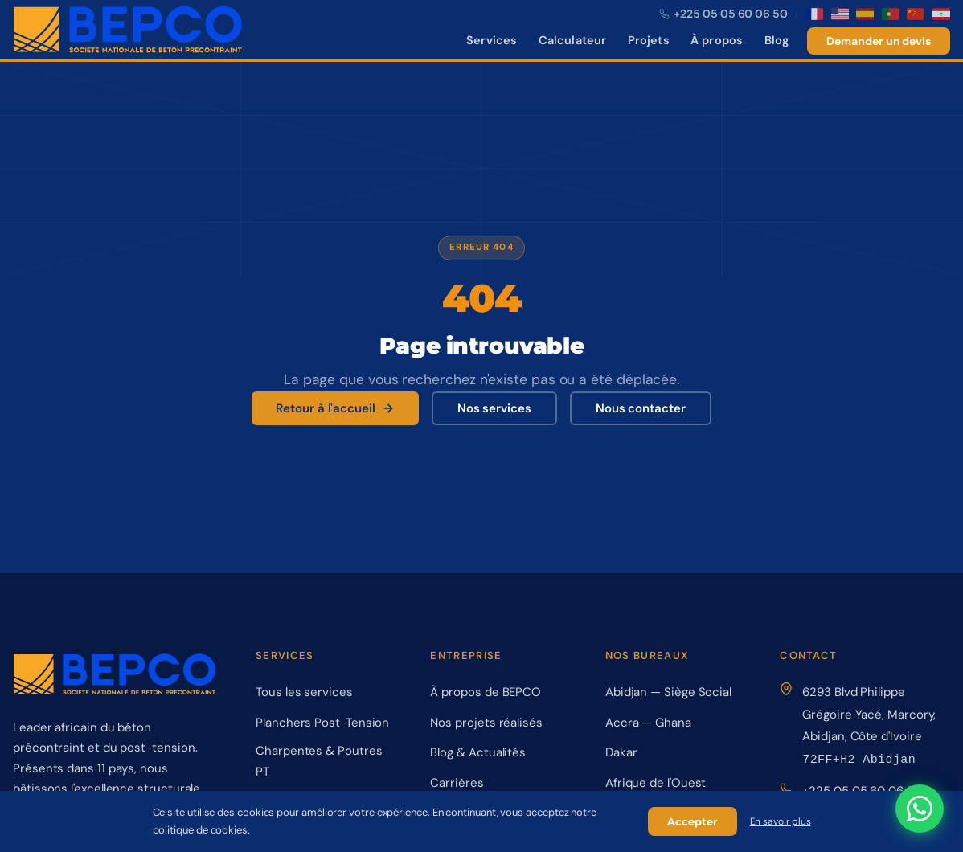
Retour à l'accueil (335, 408)
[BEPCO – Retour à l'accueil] (128, 30)
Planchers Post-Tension (322, 723)
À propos (716, 40)
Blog (776, 40)
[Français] (814, 14)
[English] (840, 14)
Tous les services (304, 692)
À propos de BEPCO (485, 692)
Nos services (494, 408)
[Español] (865, 14)
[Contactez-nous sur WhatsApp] (919, 808)
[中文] (915, 14)
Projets (649, 40)
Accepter (692, 821)
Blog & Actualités (478, 752)
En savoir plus (780, 821)
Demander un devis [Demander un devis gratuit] (878, 41)
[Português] (890, 14)
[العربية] (941, 14)
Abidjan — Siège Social (668, 692)
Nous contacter (641, 408)
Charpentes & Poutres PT (319, 761)
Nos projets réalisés (486, 723)
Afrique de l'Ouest (656, 783)
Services (491, 40)
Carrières (456, 783)
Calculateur (573, 40)
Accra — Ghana (648, 723)
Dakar (621, 752)
